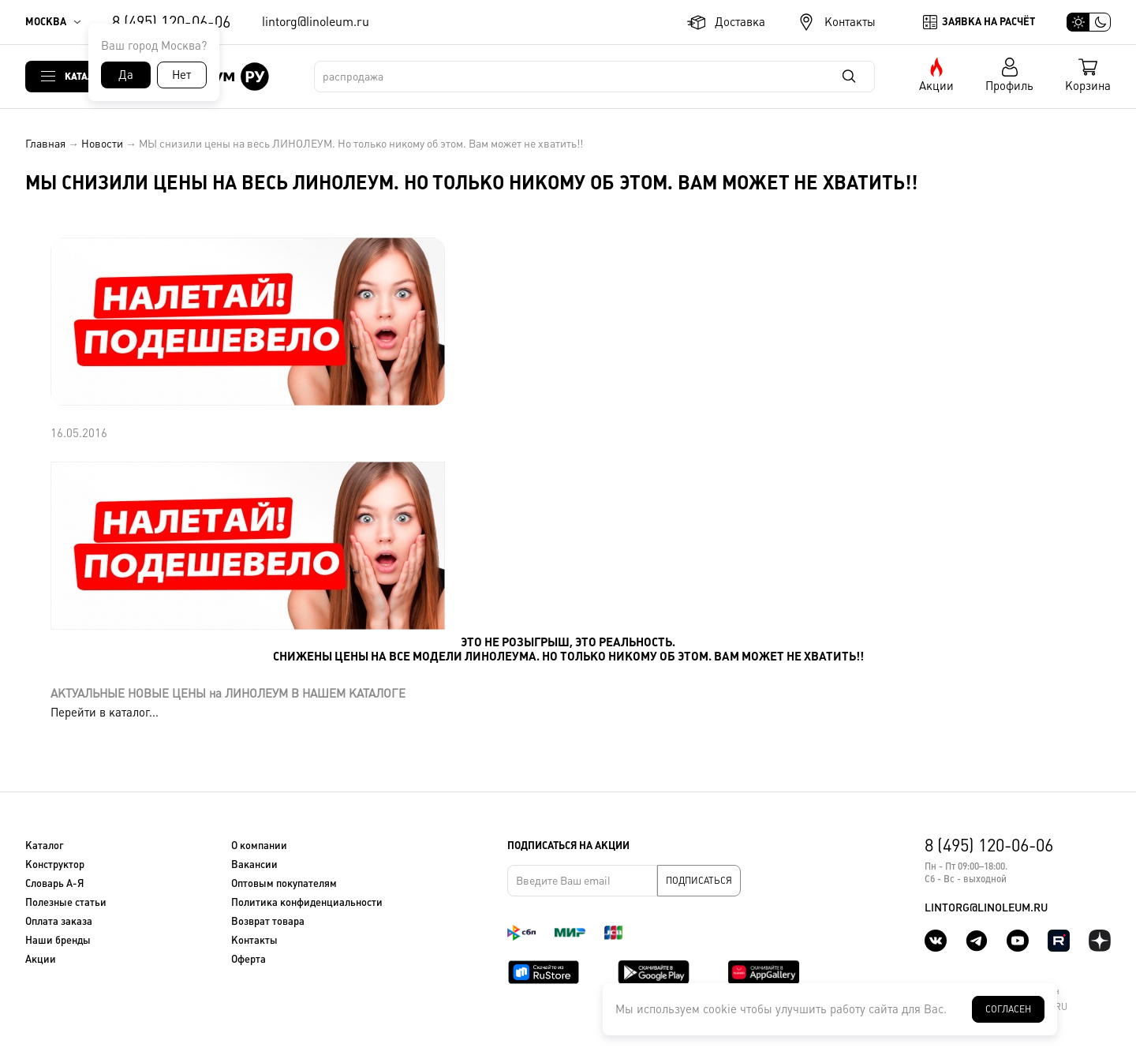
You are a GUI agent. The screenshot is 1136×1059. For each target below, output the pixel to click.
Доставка (740, 21)
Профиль (1009, 85)
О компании (259, 845)
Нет (181, 74)
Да (125, 74)
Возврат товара (268, 921)
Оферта (248, 959)
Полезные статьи (65, 902)
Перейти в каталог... (104, 712)
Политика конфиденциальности (307, 902)
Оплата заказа (58, 921)
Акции (936, 85)
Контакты (850, 21)
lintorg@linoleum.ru (315, 21)
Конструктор (54, 864)
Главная (45, 143)
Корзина (1088, 85)
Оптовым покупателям (284, 883)
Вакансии (254, 864)
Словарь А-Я (54, 883)
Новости (102, 143)
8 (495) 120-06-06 (171, 22)
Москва (45, 22)
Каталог (85, 76)
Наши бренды (58, 940)
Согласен (1008, 1009)
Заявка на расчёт (988, 22)
